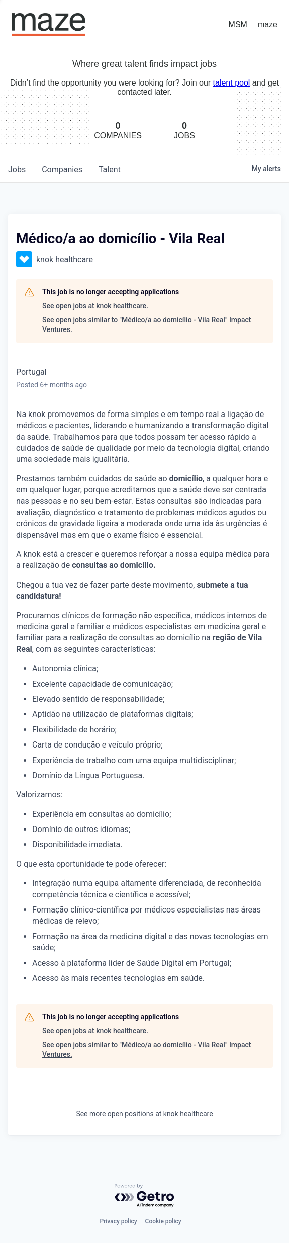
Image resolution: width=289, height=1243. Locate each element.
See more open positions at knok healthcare (144, 1114)
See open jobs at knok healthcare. (95, 306)
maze (267, 24)
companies (62, 169)
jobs (17, 169)
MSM (238, 24)
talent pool (231, 82)
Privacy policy (118, 1221)
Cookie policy (163, 1221)
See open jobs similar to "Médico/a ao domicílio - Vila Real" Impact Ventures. (146, 325)
